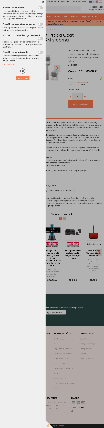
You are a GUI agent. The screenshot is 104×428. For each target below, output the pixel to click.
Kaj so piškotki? (9, 64)
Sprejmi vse (23, 78)
